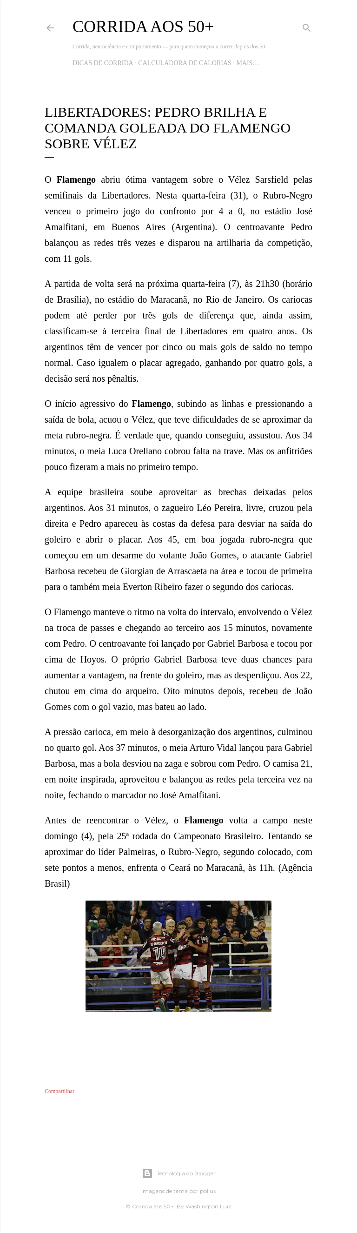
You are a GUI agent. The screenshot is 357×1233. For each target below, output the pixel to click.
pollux (208, 1190)
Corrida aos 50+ (143, 26)
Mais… (247, 63)
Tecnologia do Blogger (179, 1173)
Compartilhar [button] (59, 1091)
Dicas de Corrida (103, 63)
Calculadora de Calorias (184, 63)
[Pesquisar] (306, 26)
